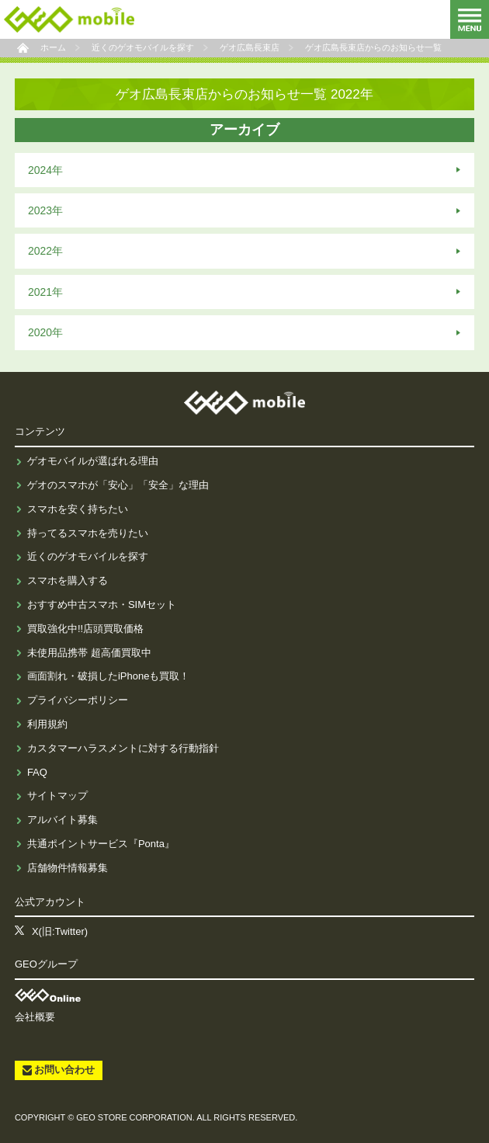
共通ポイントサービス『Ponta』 (101, 843)
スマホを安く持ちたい (77, 509)
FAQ (37, 772)
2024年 (45, 170)
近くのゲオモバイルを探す (87, 556)
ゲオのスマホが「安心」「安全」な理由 (118, 485)
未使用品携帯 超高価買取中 (89, 652)
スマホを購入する (67, 580)
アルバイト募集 (62, 819)
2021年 (45, 292)
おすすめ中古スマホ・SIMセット (101, 604)
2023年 (45, 210)
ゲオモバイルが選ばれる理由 (92, 461)
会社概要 (35, 1017)
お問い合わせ (64, 1069)
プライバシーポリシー (77, 700)
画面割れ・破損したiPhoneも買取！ (108, 676)
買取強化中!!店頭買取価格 (85, 628)
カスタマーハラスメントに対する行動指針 (123, 748)
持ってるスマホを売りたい (87, 533)
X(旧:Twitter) (60, 931)
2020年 (45, 332)
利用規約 (47, 724)
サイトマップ (57, 795)
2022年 (45, 251)
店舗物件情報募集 (67, 868)
